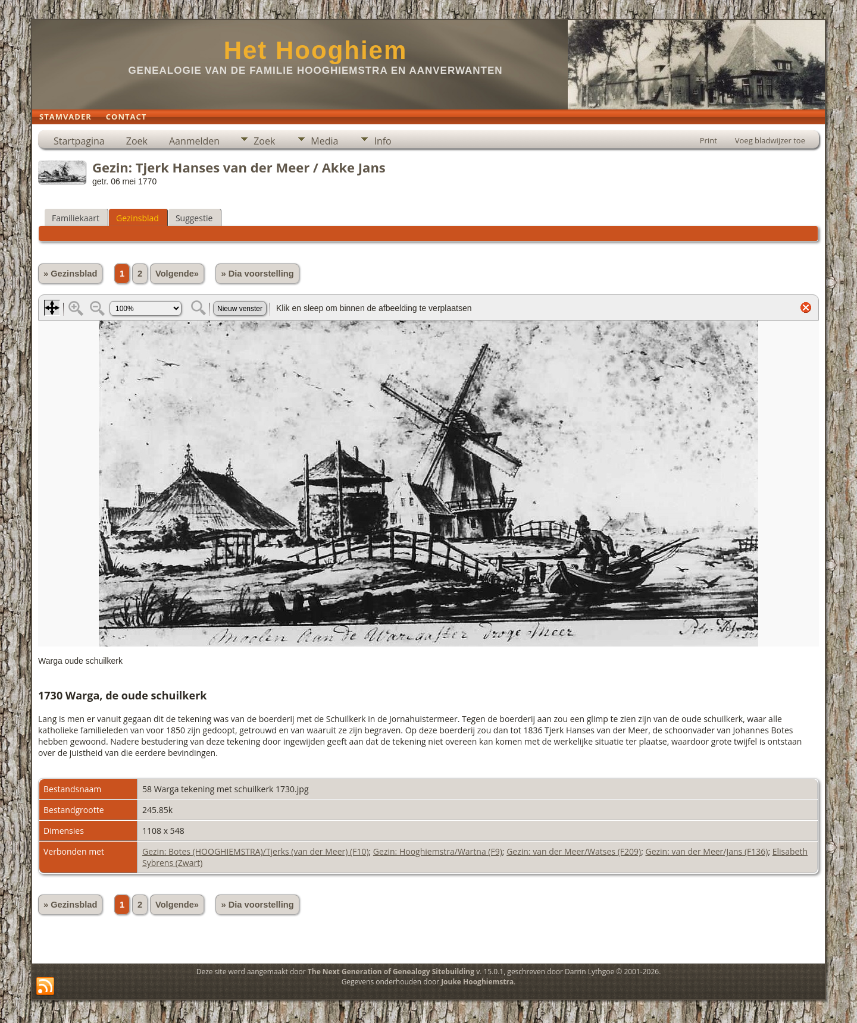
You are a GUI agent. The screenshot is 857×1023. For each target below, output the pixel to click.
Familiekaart (75, 218)
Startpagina (79, 141)
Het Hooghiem (316, 50)
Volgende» (177, 273)
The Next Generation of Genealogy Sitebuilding (391, 971)
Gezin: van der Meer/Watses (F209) (573, 851)
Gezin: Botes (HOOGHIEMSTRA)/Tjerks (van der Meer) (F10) (255, 851)
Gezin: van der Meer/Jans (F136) (706, 851)
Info (382, 141)
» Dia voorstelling (257, 273)
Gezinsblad (137, 218)
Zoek (137, 141)
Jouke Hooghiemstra (477, 982)
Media (324, 141)
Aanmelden (194, 141)
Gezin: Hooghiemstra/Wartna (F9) (437, 851)
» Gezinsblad (70, 273)
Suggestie (194, 218)
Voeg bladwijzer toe (770, 140)
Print (708, 140)
